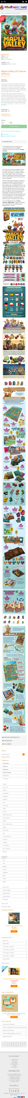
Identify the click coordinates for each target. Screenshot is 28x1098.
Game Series (6, 887)
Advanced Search (6, 757)
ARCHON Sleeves (7, 772)
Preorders (5, 766)
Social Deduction (7, 836)
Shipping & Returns (7, 1036)
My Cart (15, 1059)
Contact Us (15, 1065)
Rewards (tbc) (15, 1062)
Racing (4, 827)
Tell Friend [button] (6, 744)
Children (5, 790)
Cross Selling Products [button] (11, 737)
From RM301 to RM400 (8, 956)
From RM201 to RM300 (8, 953)
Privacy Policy (15, 1079)
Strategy (5, 842)
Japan (4, 875)
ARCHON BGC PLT (18, 1091)
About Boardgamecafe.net (15, 1072)
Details (14, 931)
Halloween (5, 872)
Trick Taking (6, 845)
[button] (3, 923)
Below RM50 (6, 943)
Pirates (4, 878)
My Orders (14, 1060)
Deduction (5, 796)
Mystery (5, 821)
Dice (4, 802)
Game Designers (7, 890)
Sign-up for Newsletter (14, 1086)
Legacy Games (6, 818)
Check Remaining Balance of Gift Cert (12, 1033)
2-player (5, 784)
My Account (15, 1057)
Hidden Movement (7, 815)
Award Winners (6, 893)
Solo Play (5, 839)
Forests (4, 869)
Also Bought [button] (7, 740)
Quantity (3, 120)
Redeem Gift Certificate (8, 1030)
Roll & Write (5, 830)
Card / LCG (5, 787)
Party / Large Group (7, 824)
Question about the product (8, 136)
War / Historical (6, 848)
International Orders (15, 1076)
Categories (8, 13)
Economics (5, 805)
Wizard (4, 881)
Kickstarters (5, 769)
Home (2, 13)
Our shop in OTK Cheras (15, 1073)
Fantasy (4, 811)
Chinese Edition (6, 896)
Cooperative (6, 793)
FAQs (15, 1063)
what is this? (8, 115)
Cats (4, 860)
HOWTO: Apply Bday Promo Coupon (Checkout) (14, 1027)
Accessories (5, 778)
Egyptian (5, 866)
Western (5, 851)
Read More (4, 105)
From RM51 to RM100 (8, 946)
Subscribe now (14, 1017)
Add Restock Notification (9, 1024)
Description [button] (8, 141)
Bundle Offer (6, 775)
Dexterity (5, 799)
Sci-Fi (4, 833)
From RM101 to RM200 (8, 949)
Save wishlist (5, 134)
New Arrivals (6, 763)
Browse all (5, 899)
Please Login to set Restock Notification (11, 131)
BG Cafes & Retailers (15, 1078)
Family (4, 808)
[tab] (14, 141)
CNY (4, 863)
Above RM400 (6, 959)
